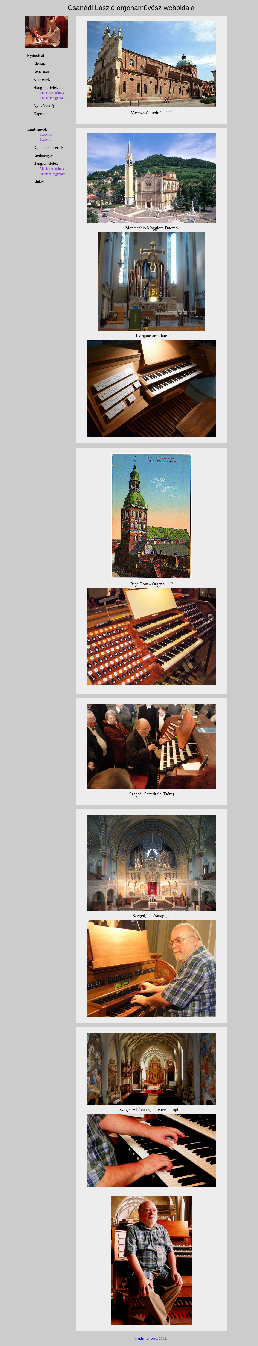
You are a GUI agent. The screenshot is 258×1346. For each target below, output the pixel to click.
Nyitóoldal (35, 55)
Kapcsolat (42, 114)
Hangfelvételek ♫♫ (53, 93)
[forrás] (168, 111)
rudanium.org (147, 1338)
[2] (171, 582)
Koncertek (42, 79)
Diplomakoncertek (48, 147)
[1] (167, 582)
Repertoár (41, 71)
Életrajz (40, 63)
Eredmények (44, 155)
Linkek (39, 181)
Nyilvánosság (44, 105)
